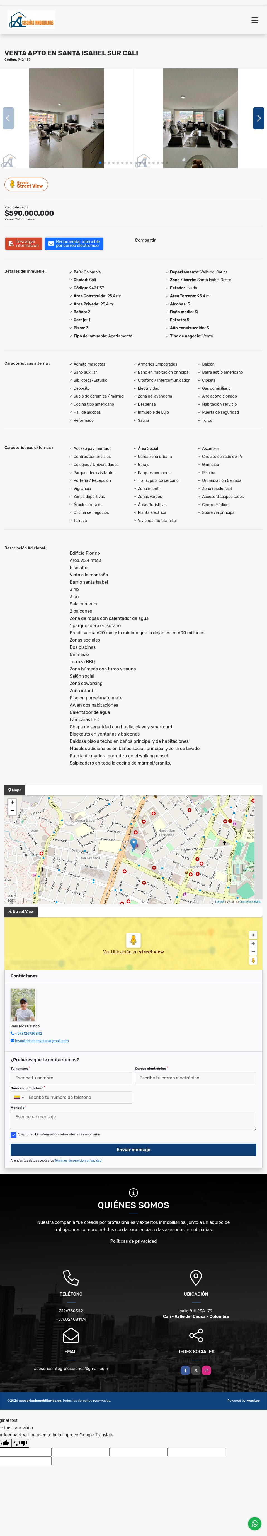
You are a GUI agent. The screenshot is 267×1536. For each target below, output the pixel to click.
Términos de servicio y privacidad (78, 1160)
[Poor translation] (20, 1443)
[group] (66, 118)
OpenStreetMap (250, 901)
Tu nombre (20, 1068)
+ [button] (12, 803)
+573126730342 (28, 1033)
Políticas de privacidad (133, 1241)
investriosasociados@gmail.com (42, 1041)
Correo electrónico (151, 1068)
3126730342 (71, 1310)
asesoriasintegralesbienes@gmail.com (71, 1368)
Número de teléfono (28, 1088)
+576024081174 (71, 1319)
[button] (100, 163)
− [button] (12, 811)
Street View (26, 184)
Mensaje (18, 1107)
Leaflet (219, 901)
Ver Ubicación (118, 952)
